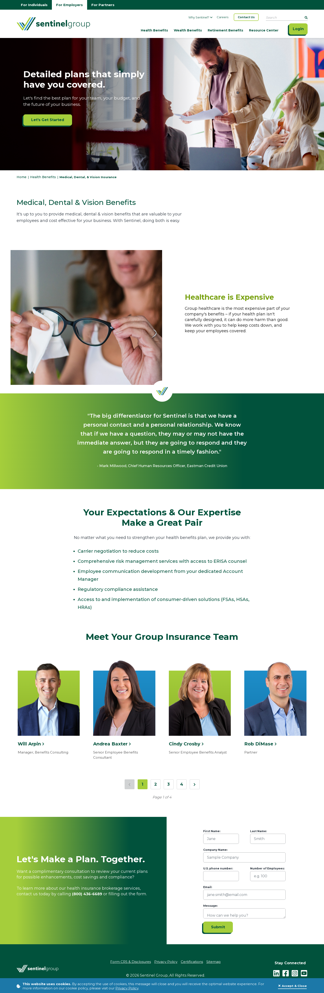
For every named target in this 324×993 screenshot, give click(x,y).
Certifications (192, 962)
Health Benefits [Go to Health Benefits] (43, 177)
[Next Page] (195, 784)
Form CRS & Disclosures (130, 962)
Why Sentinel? (200, 17)
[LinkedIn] (276, 973)
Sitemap (213, 962)
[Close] (292, 986)
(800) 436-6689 (87, 894)
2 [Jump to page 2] (155, 784)
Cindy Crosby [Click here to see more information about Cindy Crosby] (186, 744)
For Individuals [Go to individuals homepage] (34, 5)
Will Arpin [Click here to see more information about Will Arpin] (31, 744)
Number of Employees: (267, 868)
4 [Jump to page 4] (181, 784)
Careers (222, 17)
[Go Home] (53, 23)
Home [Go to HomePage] (22, 177)
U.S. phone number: (218, 868)
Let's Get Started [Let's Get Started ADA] (47, 120)
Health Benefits (154, 30)
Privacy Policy (126, 988)
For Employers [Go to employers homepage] (69, 5)
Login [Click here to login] (298, 29)
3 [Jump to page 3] (168, 784)
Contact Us (246, 17)
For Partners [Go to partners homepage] (103, 5)
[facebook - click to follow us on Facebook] (285, 973)
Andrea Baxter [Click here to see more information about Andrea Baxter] (112, 744)
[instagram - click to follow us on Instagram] (294, 973)
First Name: (211, 831)
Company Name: (215, 849)
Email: (207, 887)
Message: (210, 905)
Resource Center (263, 30)
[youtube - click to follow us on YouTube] (304, 973)
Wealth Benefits (188, 30)
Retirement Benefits (225, 30)
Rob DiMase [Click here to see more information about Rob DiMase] (260, 744)
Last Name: (258, 831)
